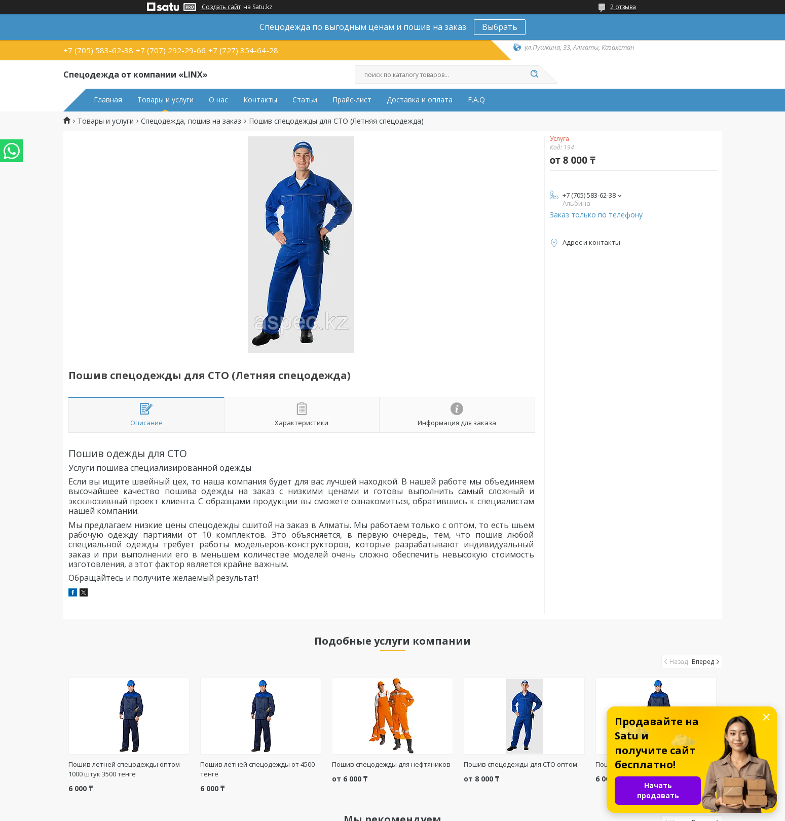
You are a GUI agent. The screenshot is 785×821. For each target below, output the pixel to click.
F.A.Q (476, 99)
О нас (218, 99)
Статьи (304, 99)
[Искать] (535, 74)
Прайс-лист (351, 99)
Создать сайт (221, 7)
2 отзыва (623, 7)
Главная (108, 99)
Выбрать (499, 26)
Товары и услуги (165, 99)
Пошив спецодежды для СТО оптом (520, 764)
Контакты (260, 99)
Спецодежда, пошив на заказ (191, 121)
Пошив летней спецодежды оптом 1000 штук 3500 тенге (124, 769)
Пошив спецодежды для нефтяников (391, 764)
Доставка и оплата (420, 99)
